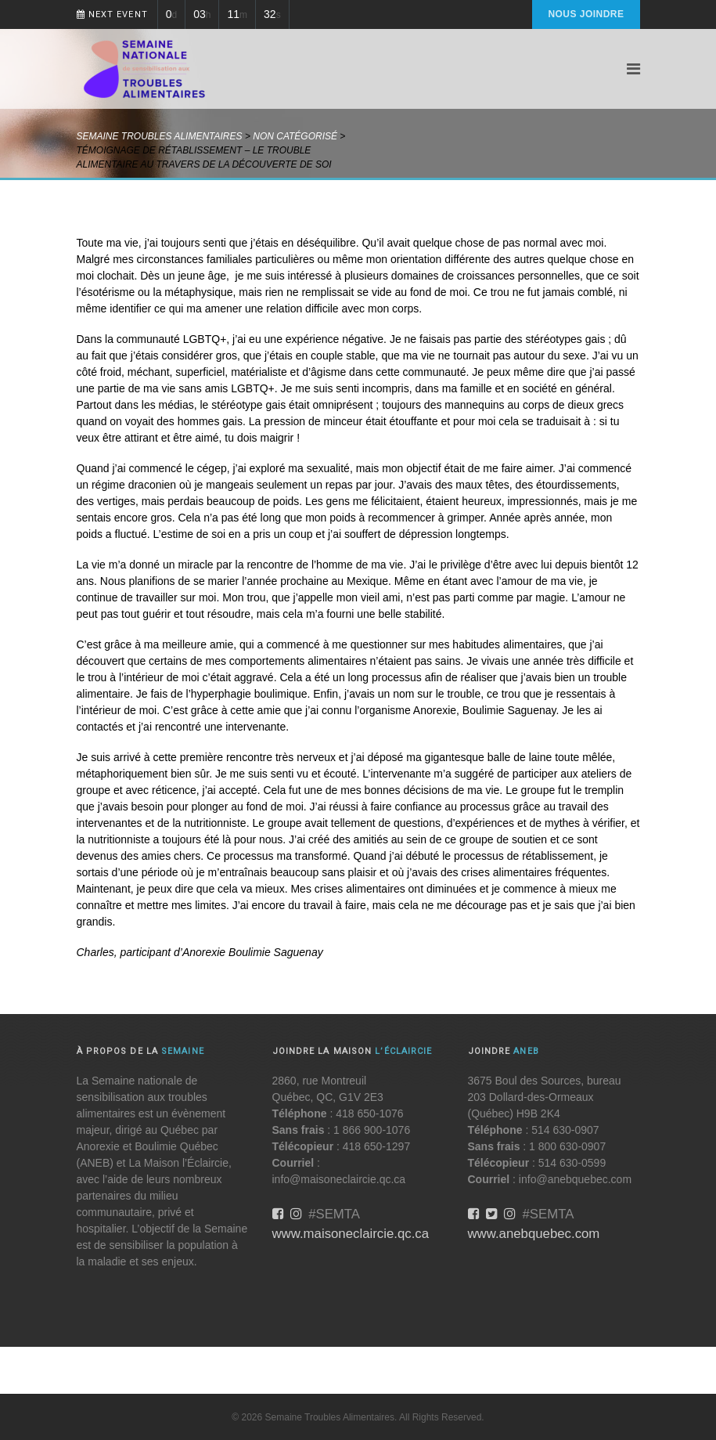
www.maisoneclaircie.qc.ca (351, 1233)
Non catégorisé (295, 136)
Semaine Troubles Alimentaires (160, 136)
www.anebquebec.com (534, 1233)
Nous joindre (586, 14)
